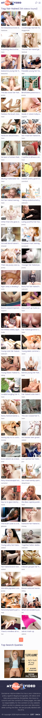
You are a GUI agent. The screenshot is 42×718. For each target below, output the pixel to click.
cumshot (25, 181)
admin (24, 634)
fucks (3, 332)
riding (3, 375)
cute (2, 289)
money (3, 440)
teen (2, 52)
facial (3, 505)
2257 (32, 714)
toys (23, 160)
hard (23, 375)
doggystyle (25, 30)
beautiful (4, 74)
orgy (2, 612)
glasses (3, 526)
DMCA (37, 714)
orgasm (24, 117)
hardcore (4, 30)
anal (2, 462)
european (25, 246)
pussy (3, 95)
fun (2, 634)
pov (23, 462)
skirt (23, 74)
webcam (25, 203)
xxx (23, 612)
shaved (3, 246)
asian (23, 354)
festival (24, 52)
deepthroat (26, 483)
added (24, 440)
